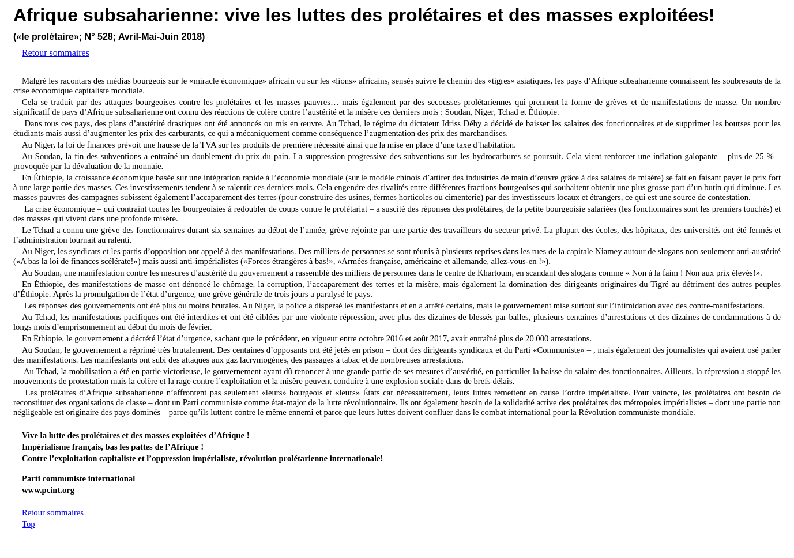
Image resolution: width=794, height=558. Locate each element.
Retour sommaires (55, 53)
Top (28, 524)
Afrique (45, 15)
